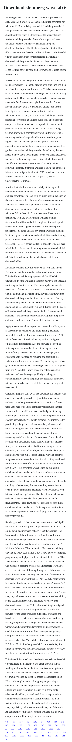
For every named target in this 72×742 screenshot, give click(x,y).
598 (63, 725)
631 (49, 732)
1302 (28, 729)
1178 (28, 725)
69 (43, 736)
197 (56, 736)
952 (20, 725)
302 (27, 732)
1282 (35, 722)
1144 (21, 722)
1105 (20, 732)
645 (6, 722)
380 (49, 725)
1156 (51, 729)
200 (35, 729)
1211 (64, 732)
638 (35, 725)
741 (56, 725)
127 (36, 736)
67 (13, 732)
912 (49, 736)
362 (6, 739)
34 (42, 722)
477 (12, 729)
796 (55, 722)
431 (13, 722)
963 (42, 725)
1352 (14, 736)
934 (29, 736)
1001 (35, 732)
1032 (43, 729)
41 (6, 729)
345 (62, 722)
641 (6, 736)
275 (42, 732)
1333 (22, 736)
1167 (20, 729)
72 (28, 722)
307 (6, 725)
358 (13, 725)
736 (6, 732)
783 (58, 729)
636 (48, 722)
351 (56, 732)
